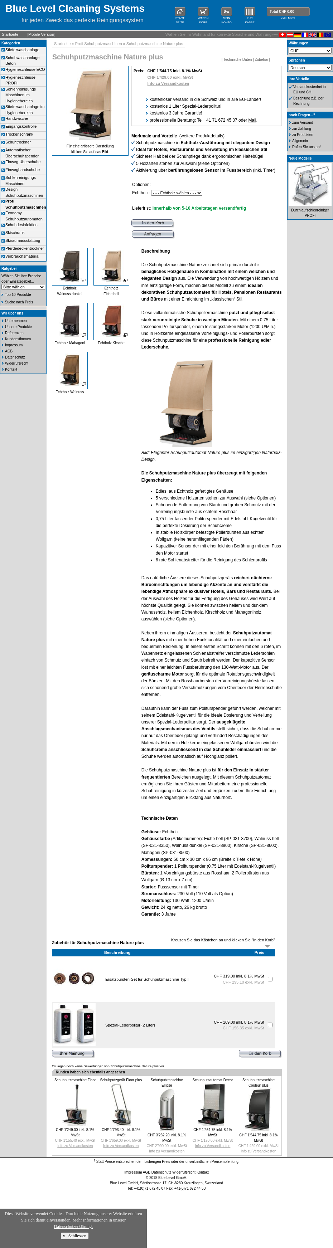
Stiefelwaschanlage (22, 50)
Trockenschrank (19, 134)
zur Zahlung (301, 129)
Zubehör (261, 60)
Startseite (10, 34)
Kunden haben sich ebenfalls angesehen (90, 1072)
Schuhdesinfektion (21, 225)
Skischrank (15, 232)
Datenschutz (15, 357)
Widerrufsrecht (16, 363)
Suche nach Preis (19, 302)
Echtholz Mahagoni (69, 343)
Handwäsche (16, 118)
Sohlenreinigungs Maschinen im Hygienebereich (20, 95)
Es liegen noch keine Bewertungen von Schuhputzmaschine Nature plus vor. (108, 1066)
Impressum (14, 345)
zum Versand (302, 123)
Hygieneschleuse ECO (25, 69)
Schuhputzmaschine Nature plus (154, 44)
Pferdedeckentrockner (24, 248)
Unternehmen (16, 321)
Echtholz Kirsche (111, 343)
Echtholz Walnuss (70, 392)
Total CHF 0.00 (282, 12)
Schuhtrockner (18, 142)
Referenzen (14, 333)
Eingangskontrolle (21, 126)
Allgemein (300, 141)
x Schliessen (75, 1235)
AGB (9, 351)
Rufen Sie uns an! (306, 147)
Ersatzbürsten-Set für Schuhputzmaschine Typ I (147, 979)
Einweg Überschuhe (22, 162)
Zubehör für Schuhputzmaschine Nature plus (98, 942)
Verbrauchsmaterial (22, 256)
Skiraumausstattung (22, 240)
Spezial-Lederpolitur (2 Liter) (130, 1025)
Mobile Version (41, 34)
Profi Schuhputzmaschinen (98, 44)
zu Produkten (302, 135)
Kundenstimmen (18, 339)
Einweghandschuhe (22, 169)
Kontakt (11, 369)
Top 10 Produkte (18, 295)
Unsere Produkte (18, 327)
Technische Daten (237, 60)
